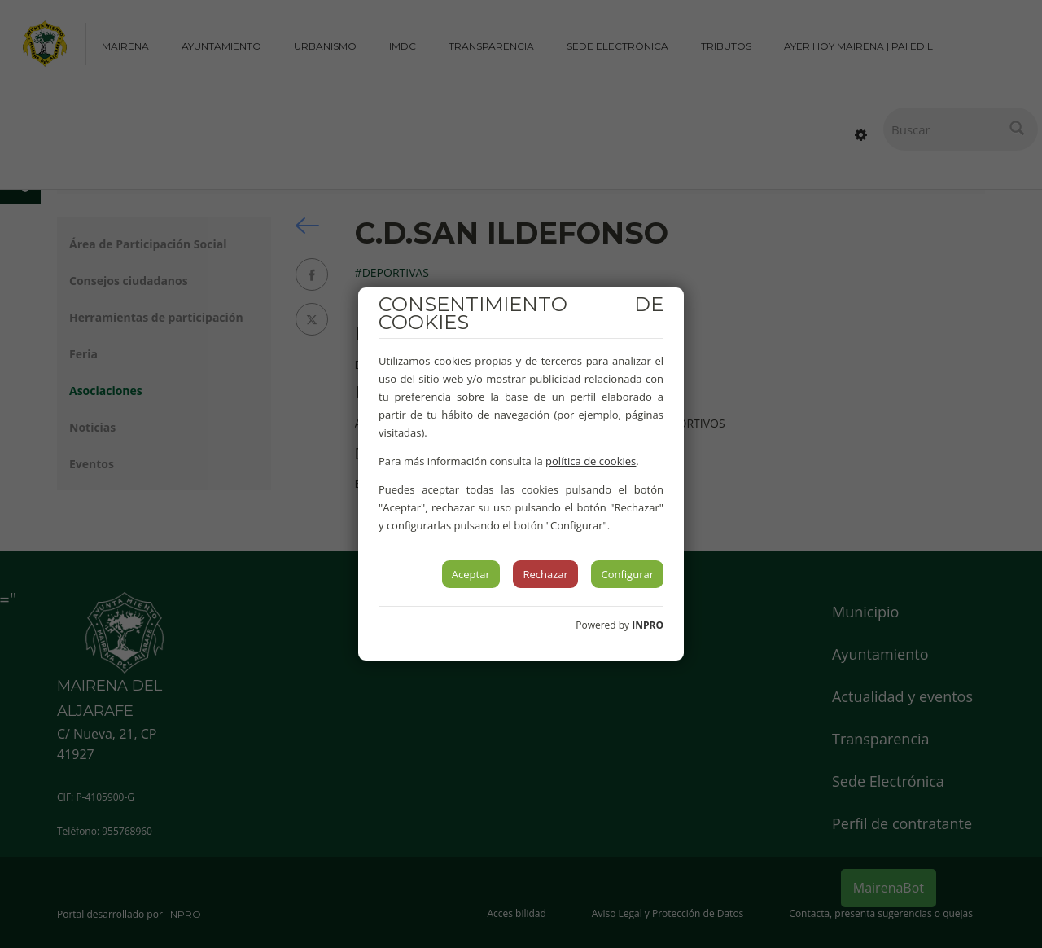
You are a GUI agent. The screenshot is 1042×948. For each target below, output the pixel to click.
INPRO (647, 625)
